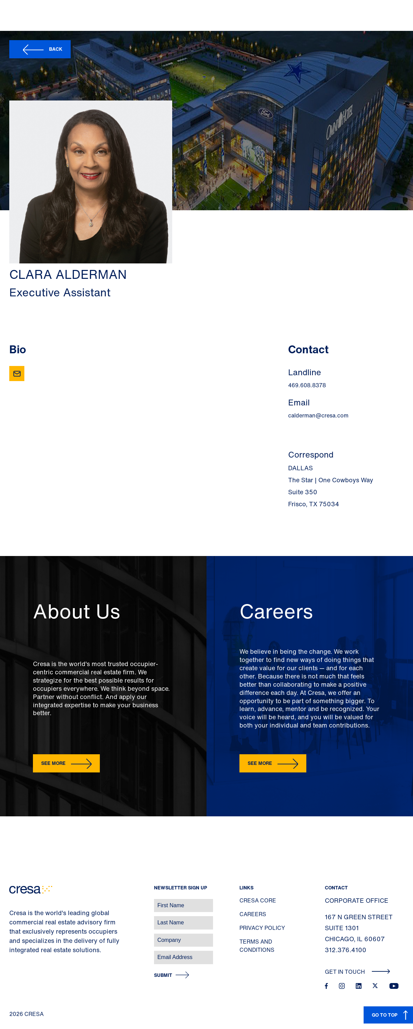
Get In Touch (357, 972)
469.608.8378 (307, 385)
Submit (163, 975)
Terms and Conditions (256, 945)
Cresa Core (257, 900)
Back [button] (55, 48)
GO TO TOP (385, 1014)
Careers (252, 914)
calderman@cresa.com (318, 415)
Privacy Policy (262, 928)
